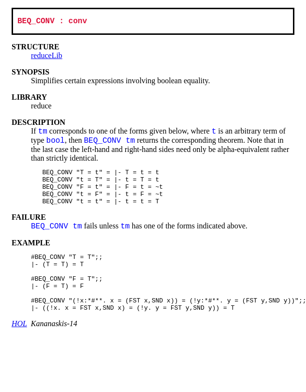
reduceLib (46, 57)
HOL (19, 344)
